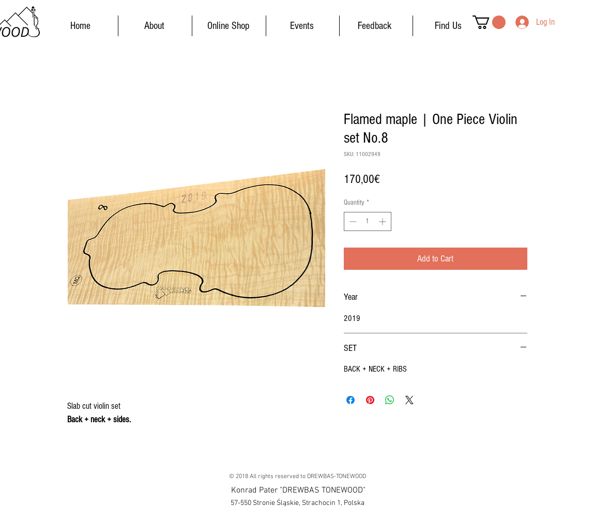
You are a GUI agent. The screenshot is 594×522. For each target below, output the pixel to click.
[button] (489, 22)
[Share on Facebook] (350, 400)
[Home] (80, 26)
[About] (154, 26)
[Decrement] (351, 221)
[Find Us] (448, 26)
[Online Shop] (228, 26)
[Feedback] (375, 26)
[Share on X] (409, 400)
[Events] (302, 26)
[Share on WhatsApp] (390, 400)
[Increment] (383, 221)
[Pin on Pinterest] (370, 400)
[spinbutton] (367, 221)
